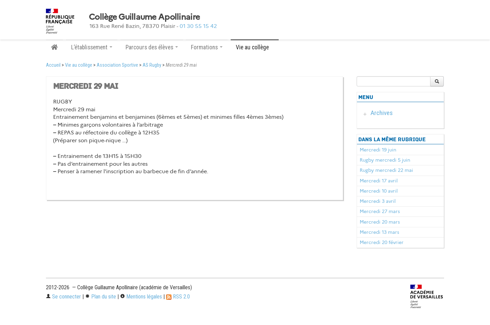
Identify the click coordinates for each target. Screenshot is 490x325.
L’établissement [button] (91, 47)
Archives (382, 113)
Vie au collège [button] (255, 47)
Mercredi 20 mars (380, 222)
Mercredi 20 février (382, 242)
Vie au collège (78, 65)
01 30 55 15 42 (198, 26)
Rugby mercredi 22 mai (386, 170)
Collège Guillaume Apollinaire (144, 17)
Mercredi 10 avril (379, 191)
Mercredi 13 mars (379, 232)
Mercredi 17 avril (379, 181)
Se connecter (63, 296)
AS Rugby (152, 65)
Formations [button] (207, 47)
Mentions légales (141, 296)
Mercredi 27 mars (380, 211)
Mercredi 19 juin (378, 150)
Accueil (53, 65)
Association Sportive (117, 65)
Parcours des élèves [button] (152, 47)
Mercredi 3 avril (378, 201)
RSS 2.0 (178, 296)
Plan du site (100, 296)
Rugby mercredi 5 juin (385, 160)
